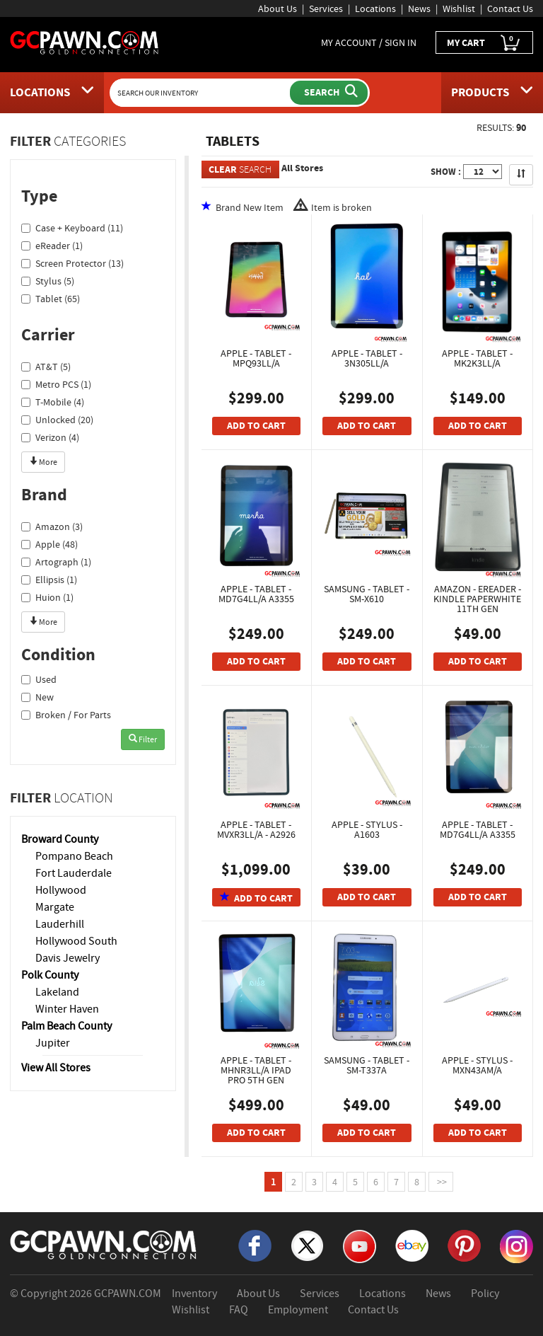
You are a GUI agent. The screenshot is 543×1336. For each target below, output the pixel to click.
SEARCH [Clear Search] (240, 169)
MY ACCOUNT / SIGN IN (368, 42)
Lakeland (57, 992)
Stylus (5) (47, 281)
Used (39, 679)
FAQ (238, 1310)
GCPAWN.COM (127, 1293)
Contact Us (510, 8)
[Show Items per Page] (482, 171)
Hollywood (60, 890)
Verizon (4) (50, 437)
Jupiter (52, 1043)
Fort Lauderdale (73, 873)
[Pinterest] (464, 1244)
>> (441, 1181)
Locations (375, 8)
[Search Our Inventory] (201, 93)
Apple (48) (49, 544)
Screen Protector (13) (72, 263)
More (43, 462)
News (419, 8)
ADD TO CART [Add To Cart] (256, 425)
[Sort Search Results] (521, 174)
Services (326, 8)
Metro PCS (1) (56, 384)
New (37, 697)
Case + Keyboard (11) (72, 227)
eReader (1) (52, 245)
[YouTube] (359, 1245)
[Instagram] (516, 1245)
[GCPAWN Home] (104, 1244)
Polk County (49, 975)
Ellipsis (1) (49, 579)
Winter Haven (67, 1009)
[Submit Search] (329, 93)
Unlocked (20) (57, 419)
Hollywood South (76, 941)
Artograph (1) (56, 561)
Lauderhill (59, 924)
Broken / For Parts (66, 714)
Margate (54, 907)
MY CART (484, 42)
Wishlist (459, 8)
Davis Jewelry (67, 958)
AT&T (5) (46, 366)
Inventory (194, 1293)
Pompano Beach (74, 856)
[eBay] (411, 1244)
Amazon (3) (52, 526)
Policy (485, 1293)
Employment (298, 1310)
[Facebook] (255, 1244)
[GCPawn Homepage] (85, 41)
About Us (277, 8)
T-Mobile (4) (52, 402)
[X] (307, 1244)
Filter (143, 739)
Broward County (59, 839)
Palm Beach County (66, 1026)
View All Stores (55, 1068)
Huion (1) (47, 597)
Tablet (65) (50, 298)
